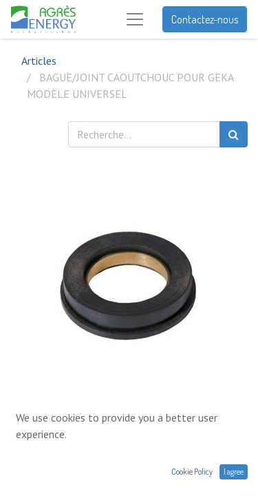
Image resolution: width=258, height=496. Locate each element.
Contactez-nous (204, 19)
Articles (38, 61)
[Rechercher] (233, 134)
